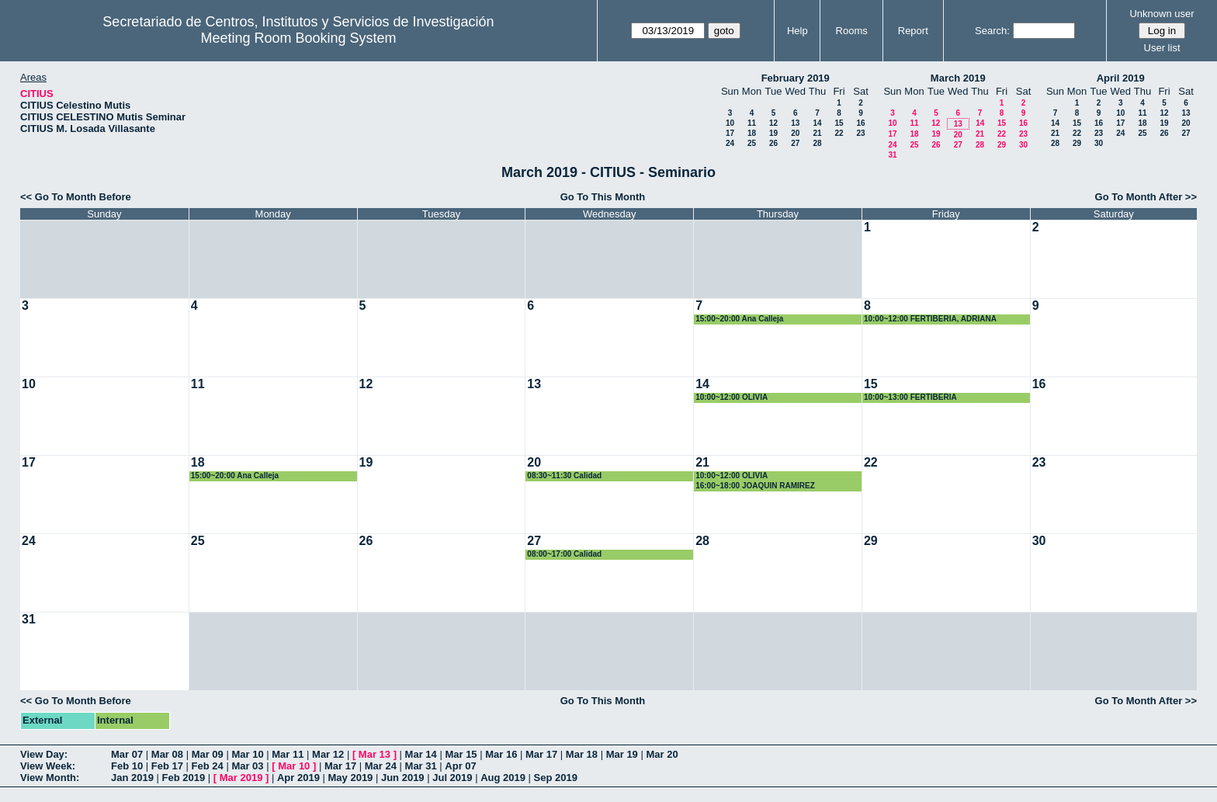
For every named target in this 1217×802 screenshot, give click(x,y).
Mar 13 (374, 754)
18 (751, 133)
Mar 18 (582, 754)
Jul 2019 (452, 777)
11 (751, 123)
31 (892, 155)
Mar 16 (501, 754)
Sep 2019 (555, 777)
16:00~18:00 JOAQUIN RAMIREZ (755, 485)
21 (817, 133)
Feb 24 (208, 766)
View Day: (44, 754)
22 (838, 133)
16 (860, 123)
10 (730, 123)
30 (1023, 145)
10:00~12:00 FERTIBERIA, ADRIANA (930, 318)
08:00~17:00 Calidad (564, 554)
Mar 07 (127, 754)
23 (860, 133)
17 (730, 133)
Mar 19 (622, 754)
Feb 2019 (184, 777)
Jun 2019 (403, 777)
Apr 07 (460, 766)
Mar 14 (421, 754)
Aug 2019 (502, 777)
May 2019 (350, 777)
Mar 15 (461, 754)
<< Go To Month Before (75, 197)
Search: (992, 30)
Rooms (852, 30)
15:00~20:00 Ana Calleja (739, 318)
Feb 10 (127, 766)
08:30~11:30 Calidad (564, 475)
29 (1001, 145)
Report (913, 30)
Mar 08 (167, 754)
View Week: (47, 766)
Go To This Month (603, 197)
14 (817, 123)
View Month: (49, 777)
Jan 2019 (132, 777)
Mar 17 (541, 754)
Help (797, 30)
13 (795, 123)
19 (773, 133)
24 (730, 143)
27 (795, 143)
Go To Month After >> (1146, 197)
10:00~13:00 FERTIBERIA (910, 397)
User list (1162, 48)
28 (817, 143)
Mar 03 (247, 766)
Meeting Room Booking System (298, 38)
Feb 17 (167, 766)
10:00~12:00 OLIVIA (731, 397)
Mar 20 (662, 754)
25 (751, 143)
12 (773, 123)
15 (838, 123)
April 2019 (1121, 78)
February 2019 (795, 78)
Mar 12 (328, 754)
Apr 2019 (298, 777)
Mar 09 (208, 754)
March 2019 (958, 78)
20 (795, 133)
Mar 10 (247, 754)
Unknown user (1161, 13)
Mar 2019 (241, 777)
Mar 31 (421, 766)
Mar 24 (381, 766)
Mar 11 (287, 754)
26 (773, 143)
